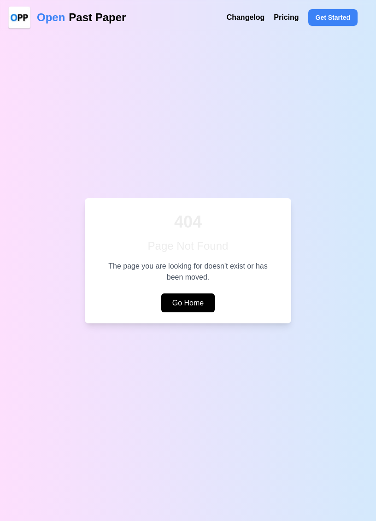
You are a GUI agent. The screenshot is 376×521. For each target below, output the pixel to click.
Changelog (246, 17)
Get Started (333, 17)
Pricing (286, 17)
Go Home (188, 303)
